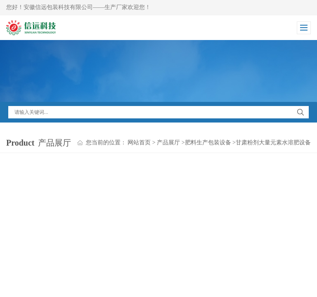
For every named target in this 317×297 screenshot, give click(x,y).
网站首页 (139, 142)
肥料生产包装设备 (208, 142)
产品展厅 (168, 142)
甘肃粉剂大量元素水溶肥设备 (273, 142)
